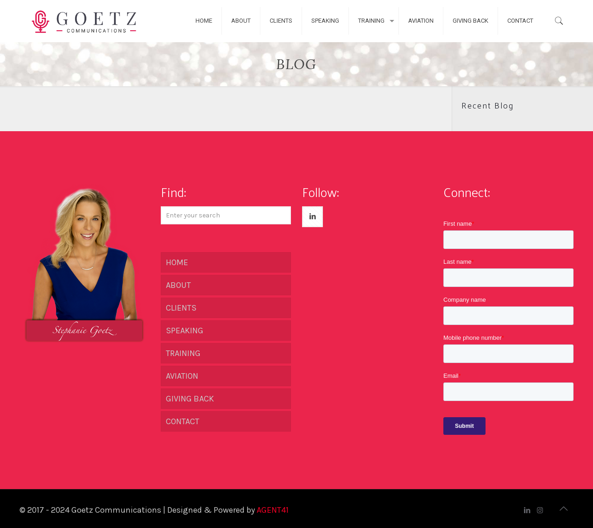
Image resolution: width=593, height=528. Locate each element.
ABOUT (178, 285)
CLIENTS (181, 308)
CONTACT (182, 421)
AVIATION (182, 376)
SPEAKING (184, 330)
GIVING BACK (190, 399)
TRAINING (183, 353)
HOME (177, 262)
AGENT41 (273, 510)
